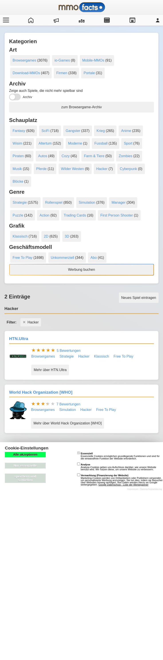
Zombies (125, 156)
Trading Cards (75, 215)
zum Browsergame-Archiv (81, 107)
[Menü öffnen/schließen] (5, 20)
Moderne (75, 143)
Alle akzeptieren (25, 454)
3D (67, 236)
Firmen (61, 73)
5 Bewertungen (69, 350)
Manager (119, 202)
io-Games (62, 60)
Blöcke (18, 181)
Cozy (65, 156)
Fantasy (19, 131)
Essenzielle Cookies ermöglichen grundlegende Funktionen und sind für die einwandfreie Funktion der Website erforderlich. (118, 456)
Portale (89, 73)
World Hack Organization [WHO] (40, 392)
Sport (128, 143)
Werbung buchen (81, 269)
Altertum (45, 143)
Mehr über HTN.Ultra (50, 370)
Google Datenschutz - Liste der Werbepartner (123, 484)
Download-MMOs (26, 73)
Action (44, 215)
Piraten (18, 156)
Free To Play (23, 257)
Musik (17, 169)
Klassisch (20, 236)
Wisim (17, 143)
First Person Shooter (116, 215)
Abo (93, 257)
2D (46, 236)
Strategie (20, 202)
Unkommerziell (62, 257)
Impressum (132, 489)
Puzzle (18, 215)
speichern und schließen (25, 478)
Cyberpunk (128, 169)
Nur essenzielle (25, 465)
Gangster (73, 131)
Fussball (101, 143)
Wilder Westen (72, 169)
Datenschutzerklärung (151, 489)
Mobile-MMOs (93, 60)
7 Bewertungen (68, 404)
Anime (126, 131)
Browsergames (24, 60)
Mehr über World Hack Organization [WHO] (67, 423)
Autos (42, 156)
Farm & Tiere (94, 156)
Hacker (102, 169)
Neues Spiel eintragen (138, 298)
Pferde (41, 169)
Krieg (100, 131)
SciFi (45, 131)
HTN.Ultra (18, 338)
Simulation (87, 202)
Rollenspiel (53, 202)
